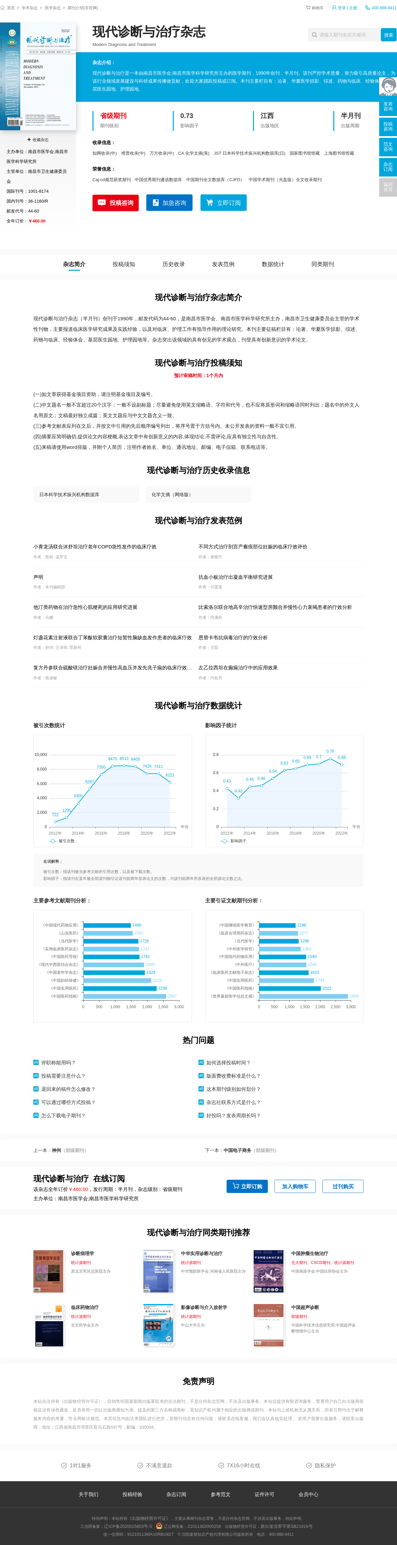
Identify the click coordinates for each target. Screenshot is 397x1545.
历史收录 (173, 264)
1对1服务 (80, 1465)
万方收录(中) (162, 153)
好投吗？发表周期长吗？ (233, 1115)
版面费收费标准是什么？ (233, 1076)
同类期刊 (322, 264)
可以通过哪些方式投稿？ (68, 1102)
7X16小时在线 (243, 1465)
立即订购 (251, 1186)
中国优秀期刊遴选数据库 (158, 179)
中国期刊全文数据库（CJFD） (215, 179)
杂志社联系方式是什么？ (233, 1102)
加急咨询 (174, 203)
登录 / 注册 (347, 8)
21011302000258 (204, 1526)
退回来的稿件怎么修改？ (68, 1089)
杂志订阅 (176, 1494)
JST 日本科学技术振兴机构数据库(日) (249, 153)
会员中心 (308, 1494)
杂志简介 (74, 264)
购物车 (318, 8)
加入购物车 (295, 1186)
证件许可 (264, 1494)
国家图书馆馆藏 (305, 153)
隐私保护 (325, 1465)
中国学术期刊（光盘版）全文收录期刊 (285, 179)
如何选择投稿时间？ (228, 1062)
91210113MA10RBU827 (150, 1534)
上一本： (61, 1150)
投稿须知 (124, 264)
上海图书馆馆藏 (339, 153)
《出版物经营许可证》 (81, 1401)
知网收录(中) (104, 153)
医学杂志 (53, 8)
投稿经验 (132, 1494)
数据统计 (273, 264)
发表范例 (223, 264)
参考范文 (221, 1494)
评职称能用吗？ (58, 1062)
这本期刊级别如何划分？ (233, 1089)
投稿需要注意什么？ (63, 1076)
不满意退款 (159, 1465)
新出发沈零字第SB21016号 (287, 1526)
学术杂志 (30, 8)
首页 (11, 8)
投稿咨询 (121, 203)
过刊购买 (343, 1186)
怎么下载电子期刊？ (63, 1115)
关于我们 (88, 1494)
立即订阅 (229, 203)
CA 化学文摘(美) (194, 153)
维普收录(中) (133, 153)
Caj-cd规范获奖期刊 (111, 179)
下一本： (242, 1150)
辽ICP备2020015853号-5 (128, 1526)
